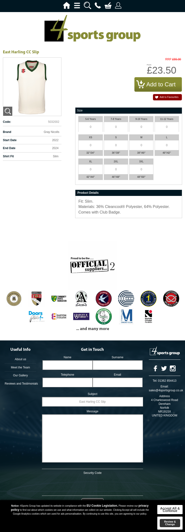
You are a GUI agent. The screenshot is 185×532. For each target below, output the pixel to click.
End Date (9, 148)
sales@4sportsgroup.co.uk (166, 390)
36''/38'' (116, 153)
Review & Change (170, 523)
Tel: (155, 380)
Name (67, 357)
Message (93, 411)
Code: (7, 122)
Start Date (10, 140)
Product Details (88, 192)
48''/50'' (141, 177)
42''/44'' (90, 177)
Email (117, 374)
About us (20, 359)
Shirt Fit (8, 156)
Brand (7, 132)
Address (164, 396)
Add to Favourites (169, 97)
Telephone (67, 374)
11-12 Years (166, 119)
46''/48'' (116, 177)
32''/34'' (90, 153)
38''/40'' (141, 153)
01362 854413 (167, 380)
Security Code (92, 473)
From (149, 65)
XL (90, 161)
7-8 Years (116, 119)
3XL (141, 161)
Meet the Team (20, 367)
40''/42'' (167, 153)
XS (90, 137)
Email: (164, 386)
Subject (92, 394)
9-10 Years (141, 119)
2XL (116, 161)
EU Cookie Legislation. (102, 505)
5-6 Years (90, 119)
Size (79, 110)
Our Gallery (20, 375)
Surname (117, 357)
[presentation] (92, 484)
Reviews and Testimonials (20, 383)
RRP (168, 59)
